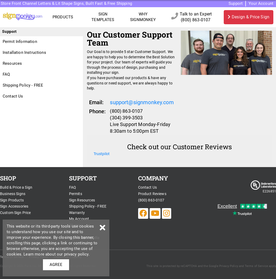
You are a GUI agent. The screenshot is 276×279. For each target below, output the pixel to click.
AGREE (56, 264)
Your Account (261, 3)
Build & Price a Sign (16, 187)
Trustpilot (102, 154)
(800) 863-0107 (151, 200)
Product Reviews (152, 194)
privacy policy (76, 254)
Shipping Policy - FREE (23, 85)
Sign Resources (82, 200)
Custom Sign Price (15, 213)
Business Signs (12, 194)
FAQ (6, 74)
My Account (79, 219)
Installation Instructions (24, 52)
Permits (75, 194)
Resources (12, 63)
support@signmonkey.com (142, 102)
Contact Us (13, 96)
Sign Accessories (14, 206)
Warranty (77, 213)
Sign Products (12, 200)
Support (236, 3)
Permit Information (20, 41)
